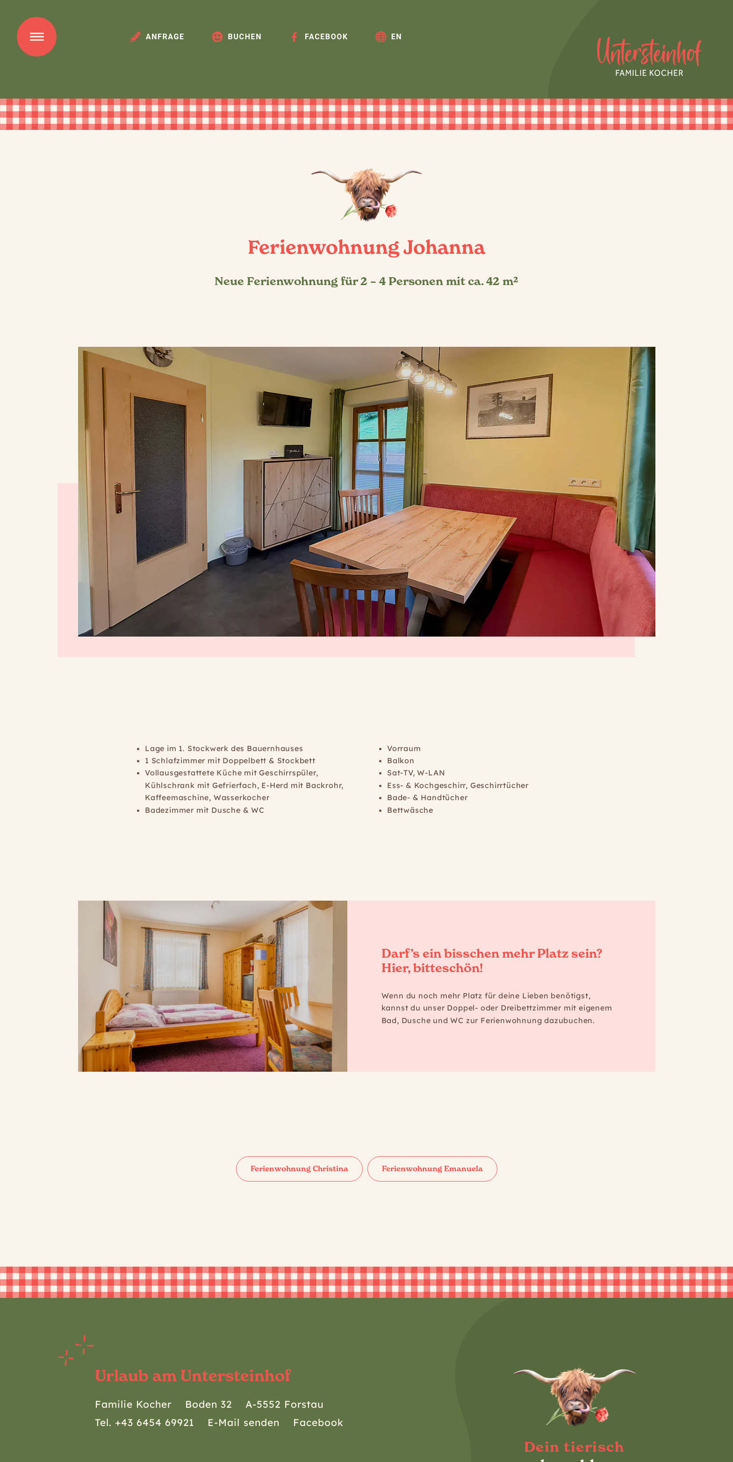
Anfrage (157, 36)
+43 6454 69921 (154, 1422)
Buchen (237, 36)
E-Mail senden (244, 1422)
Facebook (318, 36)
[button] (95, 492)
